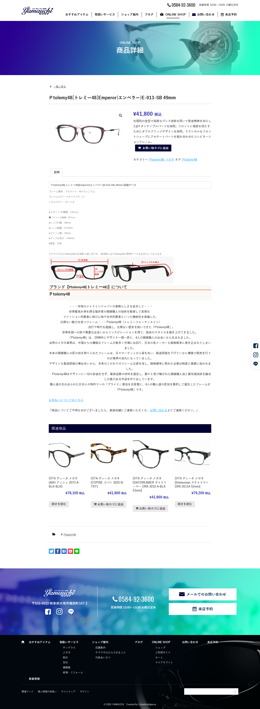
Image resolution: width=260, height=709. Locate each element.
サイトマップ (68, 691)
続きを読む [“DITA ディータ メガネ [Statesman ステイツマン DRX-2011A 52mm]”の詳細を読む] (185, 504)
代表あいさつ (102, 657)
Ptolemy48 (156, 159)
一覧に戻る (59, 86)
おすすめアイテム (76, 14)
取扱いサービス (105, 14)
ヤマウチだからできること (110, 652)
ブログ (149, 14)
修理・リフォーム (73, 672)
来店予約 (231, 14)
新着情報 (34, 678)
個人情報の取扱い (47, 691)
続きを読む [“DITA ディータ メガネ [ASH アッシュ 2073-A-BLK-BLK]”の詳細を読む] (59, 504)
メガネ (169, 159)
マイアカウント (164, 662)
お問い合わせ (205, 14)
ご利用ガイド (162, 652)
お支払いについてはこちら (66, 400)
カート (159, 657)
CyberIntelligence (147, 704)
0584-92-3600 (136, 599)
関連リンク (27, 691)
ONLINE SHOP (175, 14)
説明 (57, 172)
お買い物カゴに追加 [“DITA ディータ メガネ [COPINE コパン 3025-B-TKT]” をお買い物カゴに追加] (110, 504)
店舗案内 (100, 647)
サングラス (69, 647)
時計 (65, 657)
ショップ (160, 647)
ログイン (84, 691)
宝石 (65, 662)
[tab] (57, 172)
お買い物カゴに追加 (155, 148)
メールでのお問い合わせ (206, 594)
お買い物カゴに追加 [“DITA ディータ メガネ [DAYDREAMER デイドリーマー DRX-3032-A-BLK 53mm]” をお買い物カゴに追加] (152, 508)
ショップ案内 (129, 14)
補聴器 (66, 667)
